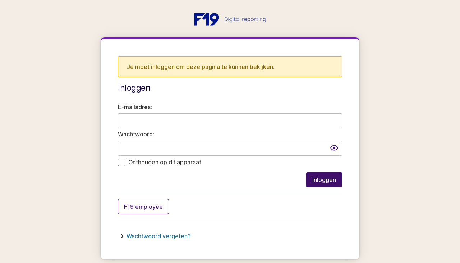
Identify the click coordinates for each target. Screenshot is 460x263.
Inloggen (324, 179)
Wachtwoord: (136, 134)
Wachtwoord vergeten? (158, 236)
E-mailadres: (135, 107)
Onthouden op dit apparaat (164, 162)
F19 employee (143, 206)
